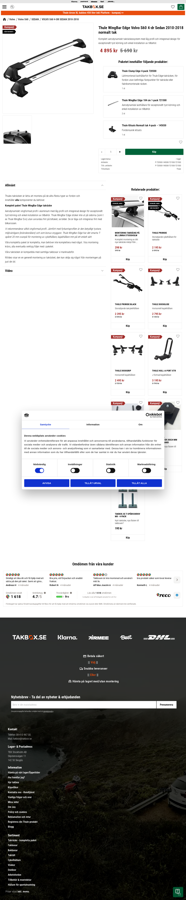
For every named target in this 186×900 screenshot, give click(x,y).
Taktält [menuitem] (11, 855)
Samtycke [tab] (45, 424)
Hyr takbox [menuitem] (13, 782)
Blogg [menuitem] (11, 826)
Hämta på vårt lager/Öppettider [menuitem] (24, 772)
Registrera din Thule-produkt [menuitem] (23, 821)
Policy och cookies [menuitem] (17, 812)
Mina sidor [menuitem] (13, 802)
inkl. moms (23, 891)
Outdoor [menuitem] (12, 870)
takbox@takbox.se (22, 738)
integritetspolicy (48, 711)
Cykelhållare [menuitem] (14, 860)
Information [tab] (93, 424)
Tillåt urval (93, 483)
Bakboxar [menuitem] (13, 850)
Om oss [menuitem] (12, 807)
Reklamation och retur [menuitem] (19, 817)
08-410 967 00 (23, 734)
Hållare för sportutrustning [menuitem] (21, 884)
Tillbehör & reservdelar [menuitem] (19, 880)
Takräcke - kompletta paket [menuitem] (22, 840)
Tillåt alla (139, 483)
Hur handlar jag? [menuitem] (16, 777)
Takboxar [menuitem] (12, 845)
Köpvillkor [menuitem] (13, 787)
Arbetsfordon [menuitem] (14, 874)
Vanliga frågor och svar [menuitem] (20, 797)
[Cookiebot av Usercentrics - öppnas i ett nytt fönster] (148, 415)
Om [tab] (140, 424)
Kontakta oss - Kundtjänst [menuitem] (21, 792)
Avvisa (46, 483)
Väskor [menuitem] (11, 865)
